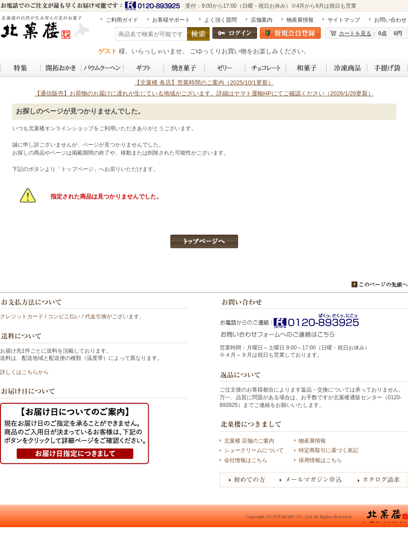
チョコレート (265, 68)
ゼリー (225, 68)
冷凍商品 (347, 68)
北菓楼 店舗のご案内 (249, 441)
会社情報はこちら (245, 460)
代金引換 (96, 316)
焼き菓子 (184, 68)
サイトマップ (344, 20)
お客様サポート (171, 20)
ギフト (143, 68)
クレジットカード (21, 316)
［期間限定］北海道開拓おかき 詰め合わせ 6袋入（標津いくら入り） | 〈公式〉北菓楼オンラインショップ (46, 31)
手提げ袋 (387, 68)
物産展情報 (300, 20)
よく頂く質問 (220, 20)
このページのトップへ (380, 284)
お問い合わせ (390, 20)
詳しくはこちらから (24, 372)
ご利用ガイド (122, 20)
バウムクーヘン (102, 68)
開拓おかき (61, 68)
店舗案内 (261, 20)
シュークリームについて (254, 450)
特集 (20, 68)
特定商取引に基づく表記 (328, 450)
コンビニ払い (64, 316)
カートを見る (355, 33)
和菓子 (306, 68)
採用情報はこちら (320, 460)
